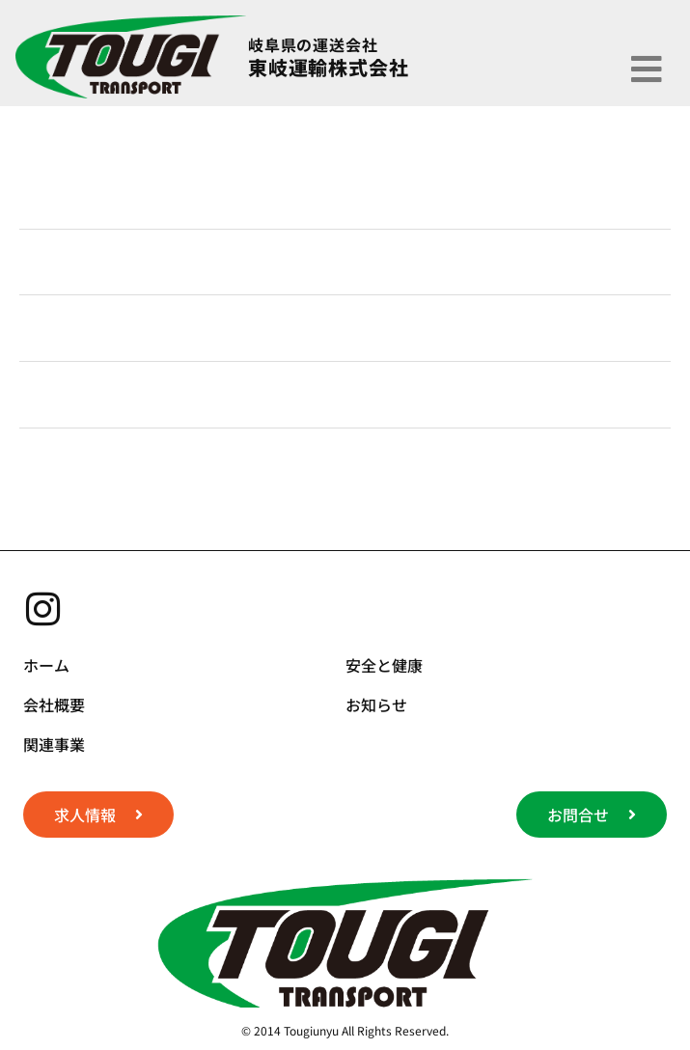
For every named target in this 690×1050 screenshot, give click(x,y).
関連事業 (54, 744)
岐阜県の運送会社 (312, 44)
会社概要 (54, 704)
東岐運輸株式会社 (328, 67)
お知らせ (376, 704)
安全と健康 (384, 665)
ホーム (46, 665)
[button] (647, 67)
